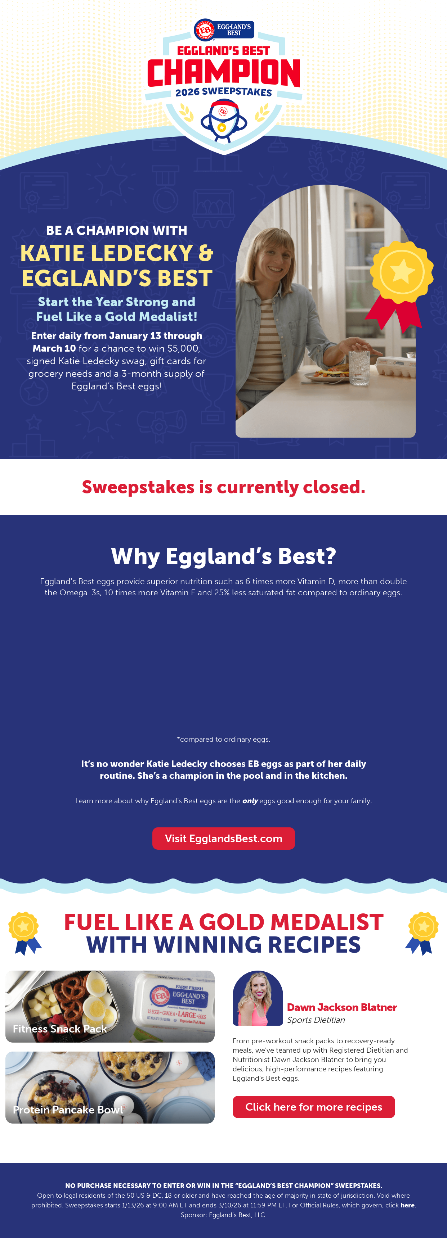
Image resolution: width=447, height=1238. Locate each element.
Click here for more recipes (314, 1107)
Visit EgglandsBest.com (223, 838)
